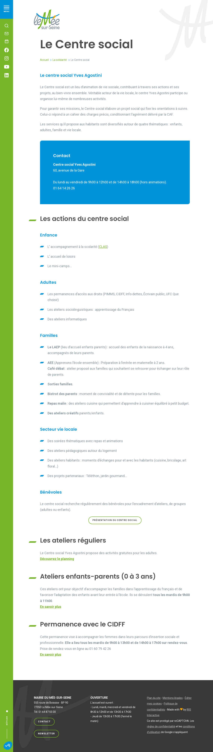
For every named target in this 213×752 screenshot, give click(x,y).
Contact (44, 721)
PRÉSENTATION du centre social (114, 520)
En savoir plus (50, 607)
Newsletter (46, 733)
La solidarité (60, 59)
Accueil (44, 59)
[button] (7, 745)
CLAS (103, 247)
